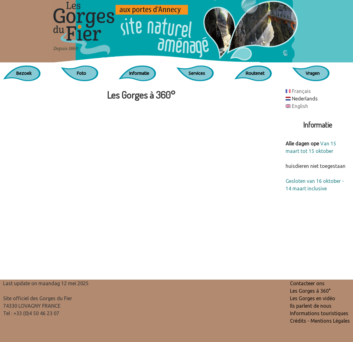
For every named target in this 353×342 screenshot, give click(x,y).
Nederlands (302, 98)
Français (298, 91)
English (297, 106)
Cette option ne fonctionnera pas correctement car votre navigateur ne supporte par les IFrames (141, 188)
